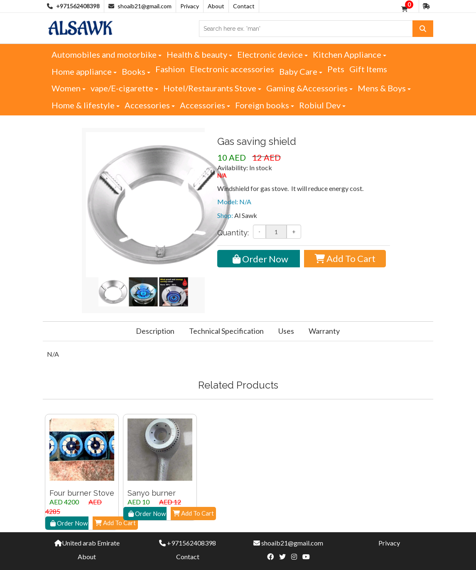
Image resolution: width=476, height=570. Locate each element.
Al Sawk (245, 215)
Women (69, 88)
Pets (335, 69)
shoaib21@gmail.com (145, 6)
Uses (286, 330)
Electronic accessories (232, 69)
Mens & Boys (384, 88)
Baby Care (300, 71)
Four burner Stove (81, 493)
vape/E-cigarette (124, 88)
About (216, 6)
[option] (82, 472)
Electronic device (272, 54)
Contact (244, 6)
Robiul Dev (322, 105)
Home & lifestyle (86, 105)
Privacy (189, 6)
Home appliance (84, 71)
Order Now (260, 258)
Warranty (324, 330)
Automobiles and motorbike (107, 54)
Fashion (170, 69)
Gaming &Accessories (309, 88)
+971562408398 (191, 543)
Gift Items (368, 69)
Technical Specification (226, 330)
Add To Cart (344, 258)
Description (155, 330)
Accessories (150, 105)
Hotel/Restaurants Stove (212, 88)
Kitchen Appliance (349, 54)
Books (136, 71)
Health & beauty (199, 54)
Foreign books (264, 105)
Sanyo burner (152, 493)
